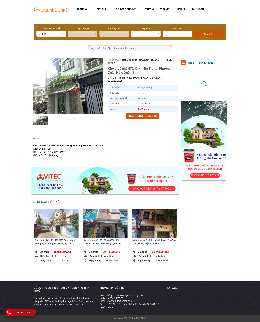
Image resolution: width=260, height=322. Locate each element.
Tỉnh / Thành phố (51, 28)
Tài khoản (199, 9)
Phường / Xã (114, 28)
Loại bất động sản (126, 9)
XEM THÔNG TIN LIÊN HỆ (142, 116)
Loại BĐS (145, 28)
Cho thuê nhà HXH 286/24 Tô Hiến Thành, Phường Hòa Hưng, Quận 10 (102, 242)
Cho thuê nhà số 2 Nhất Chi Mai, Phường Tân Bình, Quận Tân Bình (154, 242)
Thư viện (165, 9)
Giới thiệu (102, 9)
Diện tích (46, 255)
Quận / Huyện (82, 28)
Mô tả (36, 139)
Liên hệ (181, 9)
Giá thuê (45, 252)
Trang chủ (83, 9)
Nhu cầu (177, 28)
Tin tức (149, 9)
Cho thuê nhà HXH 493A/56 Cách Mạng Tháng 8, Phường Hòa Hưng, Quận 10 (55, 242)
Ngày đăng (47, 260)
